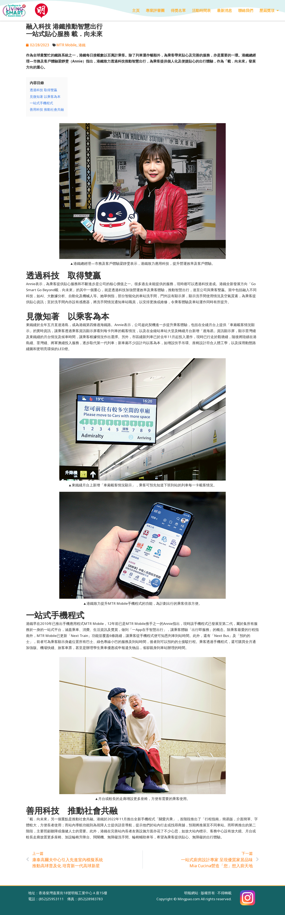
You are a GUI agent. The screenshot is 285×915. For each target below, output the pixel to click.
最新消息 (224, 10)
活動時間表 (201, 10)
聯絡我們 (245, 10)
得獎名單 (178, 10)
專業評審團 (155, 10)
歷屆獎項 (269, 10)
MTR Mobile (66, 44)
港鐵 (81, 44)
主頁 (136, 10)
